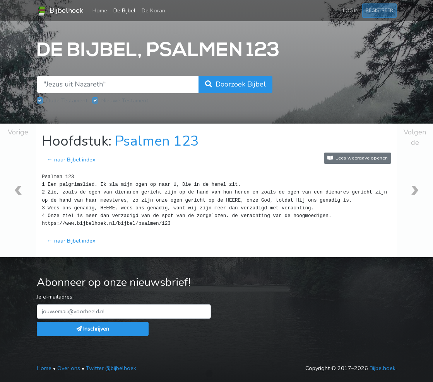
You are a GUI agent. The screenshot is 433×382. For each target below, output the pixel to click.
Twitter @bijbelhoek (111, 368)
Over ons (68, 368)
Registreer (379, 10)
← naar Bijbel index (71, 159)
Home (101, 10)
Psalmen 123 (157, 141)
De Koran (153, 10)
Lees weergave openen (357, 157)
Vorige (18, 132)
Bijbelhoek (60, 11)
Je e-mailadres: (55, 297)
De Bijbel (124, 10)
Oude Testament (66, 100)
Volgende (415, 137)
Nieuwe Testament (124, 100)
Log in (351, 10)
